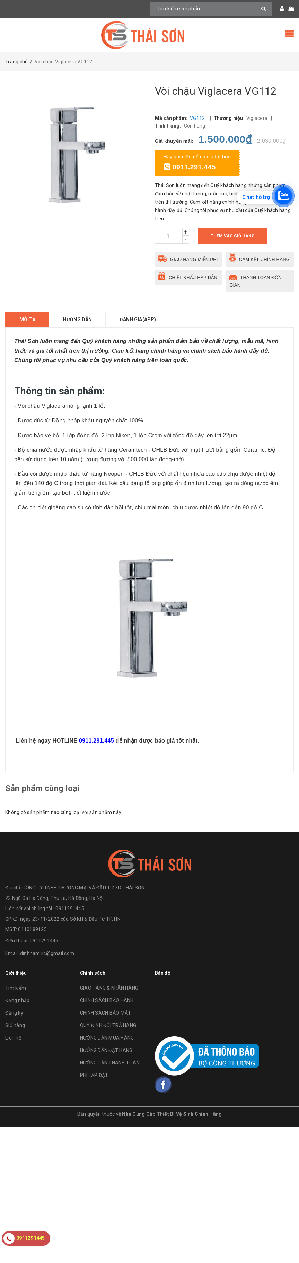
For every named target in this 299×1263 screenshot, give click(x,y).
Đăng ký (14, 1013)
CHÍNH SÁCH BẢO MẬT (105, 1013)
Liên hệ (13, 1038)
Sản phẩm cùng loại (42, 788)
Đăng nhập (17, 1000)
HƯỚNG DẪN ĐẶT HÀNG (106, 1050)
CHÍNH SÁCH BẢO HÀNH (107, 1000)
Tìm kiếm (15, 988)
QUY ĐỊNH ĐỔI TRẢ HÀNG (108, 1025)
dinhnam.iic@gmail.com (47, 953)
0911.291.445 (190, 167)
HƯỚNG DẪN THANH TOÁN (110, 1062)
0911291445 (44, 941)
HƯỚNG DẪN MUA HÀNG (107, 1038)
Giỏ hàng (15, 1025)
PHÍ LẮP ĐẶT (94, 1075)
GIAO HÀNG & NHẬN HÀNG (109, 988)
